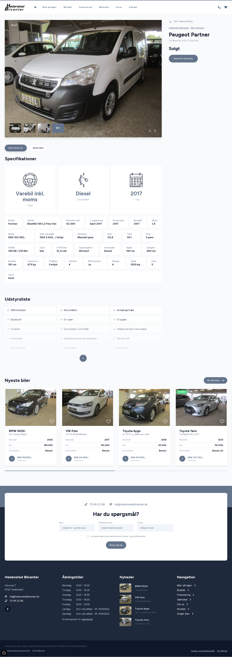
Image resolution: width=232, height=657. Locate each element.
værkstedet (87, 619)
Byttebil (68, 7)
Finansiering (85, 7)
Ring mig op (116, 546)
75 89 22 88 (94, 505)
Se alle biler (215, 381)
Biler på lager (50, 7)
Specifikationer (15, 148)
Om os (119, 7)
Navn (61, 524)
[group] (83, 79)
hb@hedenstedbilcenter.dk (128, 505)
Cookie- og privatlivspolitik (203, 651)
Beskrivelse (38, 148)
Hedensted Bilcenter (179, 28)
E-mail (140, 524)
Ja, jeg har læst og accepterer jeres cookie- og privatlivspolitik (118, 537)
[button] (150, 131)
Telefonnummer (105, 524)
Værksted (104, 7)
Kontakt (133, 7)
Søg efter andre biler (183, 58)
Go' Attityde (222, 651)
